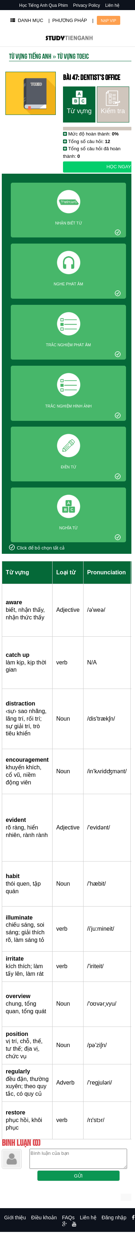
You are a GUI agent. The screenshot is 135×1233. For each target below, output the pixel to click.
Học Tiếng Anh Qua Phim (43, 5)
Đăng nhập (114, 1217)
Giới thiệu (15, 1217)
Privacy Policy (86, 5)
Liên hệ (112, 5)
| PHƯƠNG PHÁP (68, 20)
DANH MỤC (26, 20)
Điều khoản (44, 1217)
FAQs (68, 1217)
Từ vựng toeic (73, 55)
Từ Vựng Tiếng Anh (30, 55)
